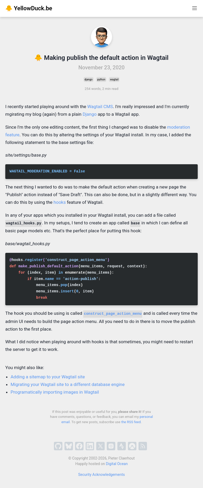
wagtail (114, 79)
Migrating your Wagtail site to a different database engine (67, 384)
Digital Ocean (117, 464)
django (89, 79)
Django (89, 114)
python (101, 79)
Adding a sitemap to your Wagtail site (48, 376)
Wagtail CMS (100, 106)
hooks (60, 202)
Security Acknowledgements (101, 474)
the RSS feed (131, 422)
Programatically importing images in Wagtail (55, 392)
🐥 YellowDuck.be (28, 8)
